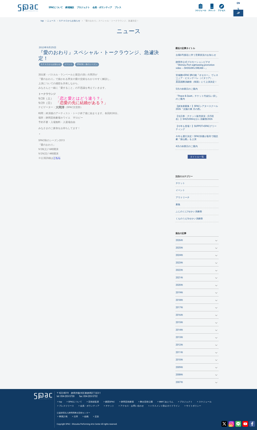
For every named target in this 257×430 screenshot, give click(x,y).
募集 (178, 204)
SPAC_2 (42, 395)
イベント (68, 64)
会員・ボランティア (102, 7)
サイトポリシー (193, 406)
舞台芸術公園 (146, 401)
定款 (97, 416)
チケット (214, 11)
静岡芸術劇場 (127, 401)
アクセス (225, 11)
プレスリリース (66, 406)
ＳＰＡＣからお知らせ (50, 64)
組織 (86, 416)
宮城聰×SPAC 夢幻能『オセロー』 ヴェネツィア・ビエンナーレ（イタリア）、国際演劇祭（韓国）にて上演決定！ (197, 78)
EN (238, 3)
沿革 (76, 416)
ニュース (129, 31)
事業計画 (63, 416)
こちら (56, 158)
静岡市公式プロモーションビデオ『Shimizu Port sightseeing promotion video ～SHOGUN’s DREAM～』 (195, 65)
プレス (118, 7)
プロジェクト (83, 7)
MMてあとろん (166, 401)
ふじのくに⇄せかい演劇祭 (189, 211)
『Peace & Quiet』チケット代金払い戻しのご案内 (196, 97)
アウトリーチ (182, 197)
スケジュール (201, 11)
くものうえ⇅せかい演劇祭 (189, 218)
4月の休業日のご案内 (187, 146)
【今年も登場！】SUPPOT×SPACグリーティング (196, 127)
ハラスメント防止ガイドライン (165, 406)
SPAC (31, 8)
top (60, 401)
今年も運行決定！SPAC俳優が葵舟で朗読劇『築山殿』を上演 (197, 137)
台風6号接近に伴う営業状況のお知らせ (196, 55)
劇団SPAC (110, 401)
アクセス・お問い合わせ (132, 406)
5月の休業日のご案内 (187, 89)
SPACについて (56, 7)
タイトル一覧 (197, 156)
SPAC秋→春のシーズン (87, 64)
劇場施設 (69, 7)
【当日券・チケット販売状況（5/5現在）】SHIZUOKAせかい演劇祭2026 (195, 117)
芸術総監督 (93, 401)
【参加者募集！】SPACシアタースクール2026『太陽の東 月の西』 (197, 107)
